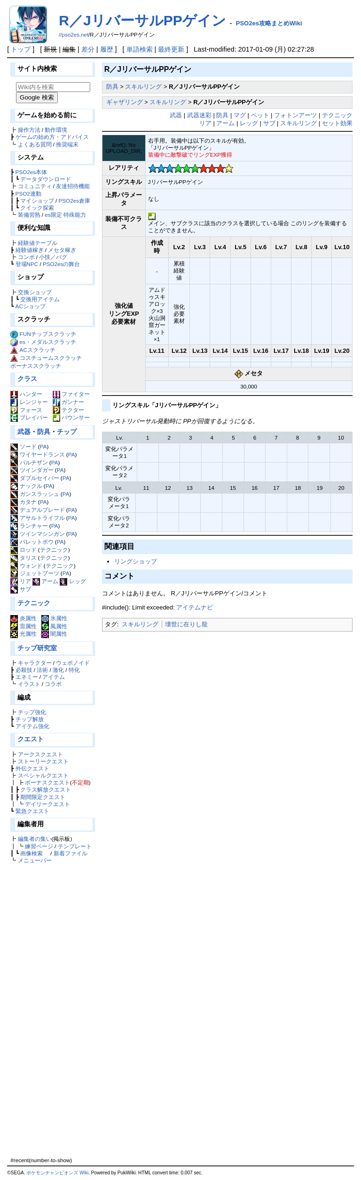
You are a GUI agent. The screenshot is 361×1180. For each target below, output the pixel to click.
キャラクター (35, 663)
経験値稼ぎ (30, 250)
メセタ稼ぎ (62, 250)
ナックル (26, 486)
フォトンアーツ (295, 115)
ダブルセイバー (34, 478)
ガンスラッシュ (34, 494)
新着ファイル (70, 853)
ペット (260, 115)
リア (20, 581)
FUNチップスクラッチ (48, 334)
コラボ (53, 684)
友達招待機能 (73, 186)
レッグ (73, 581)
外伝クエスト (32, 768)
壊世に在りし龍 (186, 624)
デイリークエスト (47, 804)
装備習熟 (29, 215)
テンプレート (75, 846)
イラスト (29, 684)
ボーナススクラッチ (35, 366)
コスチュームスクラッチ (51, 358)
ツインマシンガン (37, 534)
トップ (21, 49)
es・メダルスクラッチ (48, 342)
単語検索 (139, 49)
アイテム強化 (32, 726)
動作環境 (56, 130)
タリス (23, 558)
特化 (74, 670)
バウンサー (71, 417)
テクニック (54, 550)
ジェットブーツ (34, 573)
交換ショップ (35, 292)
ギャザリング (124, 102)
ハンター (26, 394)
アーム (45, 581)
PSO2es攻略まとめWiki (269, 23)
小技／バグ (53, 257)
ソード (23, 446)
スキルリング (143, 86)
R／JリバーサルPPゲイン (142, 20)
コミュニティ (35, 186)
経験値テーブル (37, 243)
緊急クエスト (32, 811)
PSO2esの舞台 (61, 264)
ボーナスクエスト (47, 782)
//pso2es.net (73, 35)
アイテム (53, 677)
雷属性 (23, 626)
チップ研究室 (37, 648)
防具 (43, 431)
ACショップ (31, 306)
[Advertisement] (51, 1010)
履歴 (106, 49)
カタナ (23, 502)
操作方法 (29, 130)
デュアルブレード (37, 510)
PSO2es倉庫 (74, 201)
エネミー (27, 677)
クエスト (30, 739)
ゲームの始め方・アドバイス (52, 137)
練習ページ (39, 846)
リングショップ (135, 561)
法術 (42, 670)
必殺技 (24, 670)
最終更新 (171, 49)
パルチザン (28, 462)
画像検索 (31, 853)
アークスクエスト (40, 754)
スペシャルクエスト (43, 775)
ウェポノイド (73, 663)
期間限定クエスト (42, 797)
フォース (26, 410)
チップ (67, 431)
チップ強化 (32, 712)
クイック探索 (37, 208)
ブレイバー (28, 417)
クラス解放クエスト (45, 789)
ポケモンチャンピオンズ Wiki (57, 1172)
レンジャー (28, 402)
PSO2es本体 (31, 172)
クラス (27, 378)
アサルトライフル (37, 518)
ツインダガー (31, 470)
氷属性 (54, 618)
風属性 (54, 626)
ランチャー (28, 526)
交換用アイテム (40, 299)
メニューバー (35, 860)
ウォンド (26, 566)
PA (43, 446)
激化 (58, 670)
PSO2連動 (28, 193)
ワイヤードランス (37, 454)
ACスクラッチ (37, 350)
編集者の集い (35, 839)
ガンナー (68, 402)
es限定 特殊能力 (65, 215)
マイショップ (37, 201)
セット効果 (337, 123)
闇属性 (54, 634)
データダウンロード (45, 179)
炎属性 (23, 618)
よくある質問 (35, 144)
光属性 (23, 634)
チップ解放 (30, 719)
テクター (68, 410)
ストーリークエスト (43, 761)
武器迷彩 (199, 115)
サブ (20, 589)
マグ (240, 115)
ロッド (23, 550)
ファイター (71, 394)
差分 (87, 49)
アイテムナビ (194, 607)
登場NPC (27, 264)
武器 (24, 431)
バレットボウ (31, 542)
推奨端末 (67, 144)
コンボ (26, 257)
